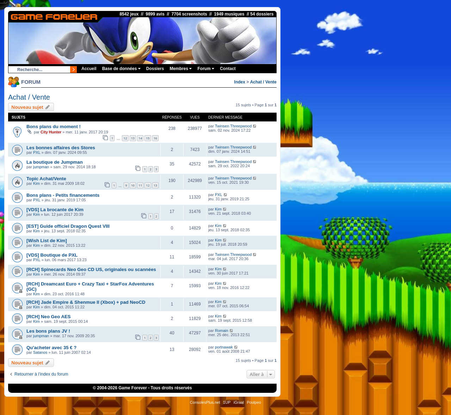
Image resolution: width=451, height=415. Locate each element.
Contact (228, 68)
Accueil (89, 68)
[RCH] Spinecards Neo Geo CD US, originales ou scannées (91, 269)
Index (239, 82)
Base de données (121, 68)
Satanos (40, 352)
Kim (36, 183)
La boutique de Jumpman (54, 162)
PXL (37, 152)
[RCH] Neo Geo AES (48, 316)
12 (125, 138)
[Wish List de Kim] (46, 240)
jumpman (41, 167)
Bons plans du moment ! (53, 126)
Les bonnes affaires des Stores (60, 147)
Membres (180, 68)
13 (133, 138)
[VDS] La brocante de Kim (55, 209)
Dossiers (155, 68)
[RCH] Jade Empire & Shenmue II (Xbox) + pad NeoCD (85, 302)
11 (140, 185)
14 (140, 138)
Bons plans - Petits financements (62, 195)
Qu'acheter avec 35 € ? (51, 347)
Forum (205, 68)
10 (133, 185)
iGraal (239, 402)
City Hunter (51, 132)
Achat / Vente (263, 82)
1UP (226, 402)
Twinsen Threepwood (233, 126)
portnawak (224, 347)
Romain (221, 330)
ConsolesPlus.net (205, 402)
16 (155, 138)
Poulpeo (254, 402)
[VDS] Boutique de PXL (52, 255)
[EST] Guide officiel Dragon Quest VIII (68, 226)
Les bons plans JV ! (48, 331)
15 (147, 138)
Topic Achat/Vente (46, 178)
